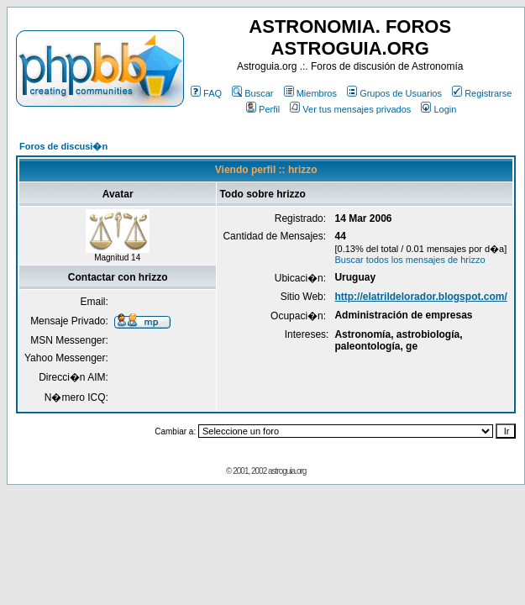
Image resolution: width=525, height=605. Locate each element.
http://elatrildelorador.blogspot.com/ (420, 296)
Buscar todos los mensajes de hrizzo (409, 260)
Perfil (263, 109)
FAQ (206, 93)
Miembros (310, 93)
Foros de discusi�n (63, 146)
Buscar (252, 93)
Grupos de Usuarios (394, 93)
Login (438, 109)
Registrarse (482, 93)
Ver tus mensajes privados (350, 109)
